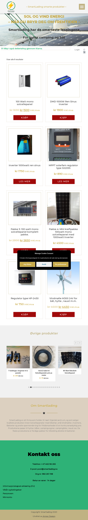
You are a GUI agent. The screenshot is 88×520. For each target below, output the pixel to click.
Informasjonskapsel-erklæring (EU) (19, 486)
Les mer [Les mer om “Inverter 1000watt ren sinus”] (24, 181)
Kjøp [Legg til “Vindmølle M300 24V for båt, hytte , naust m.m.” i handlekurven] (63, 314)
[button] (82, 7)
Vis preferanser (60, 264)
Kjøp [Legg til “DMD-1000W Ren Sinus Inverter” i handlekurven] (63, 117)
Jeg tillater (27, 264)
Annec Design (49, 516)
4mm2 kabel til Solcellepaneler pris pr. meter (44, 373)
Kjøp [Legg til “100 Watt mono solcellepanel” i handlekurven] (24, 117)
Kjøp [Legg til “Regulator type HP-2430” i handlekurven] (24, 314)
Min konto (7, 497)
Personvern (8, 493)
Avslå (44, 264)
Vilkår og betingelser (12, 490)
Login (77, 50)
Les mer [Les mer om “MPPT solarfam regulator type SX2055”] (63, 181)
